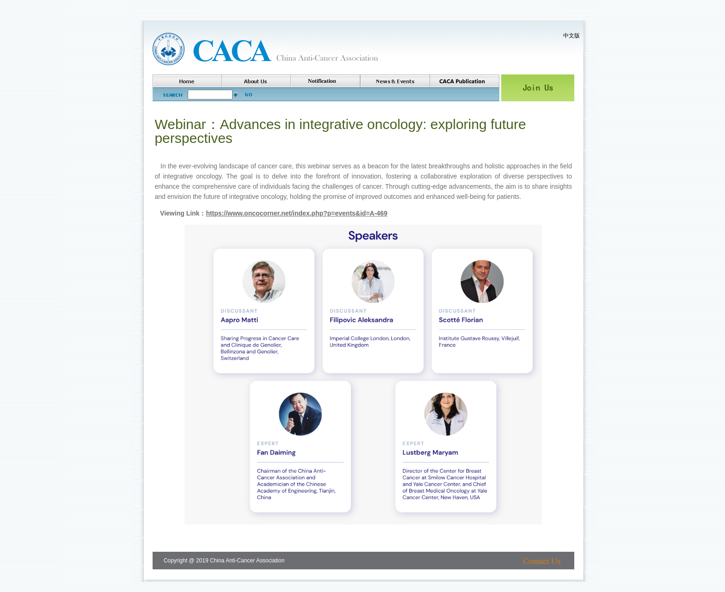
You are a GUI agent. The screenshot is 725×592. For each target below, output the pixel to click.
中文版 (571, 35)
